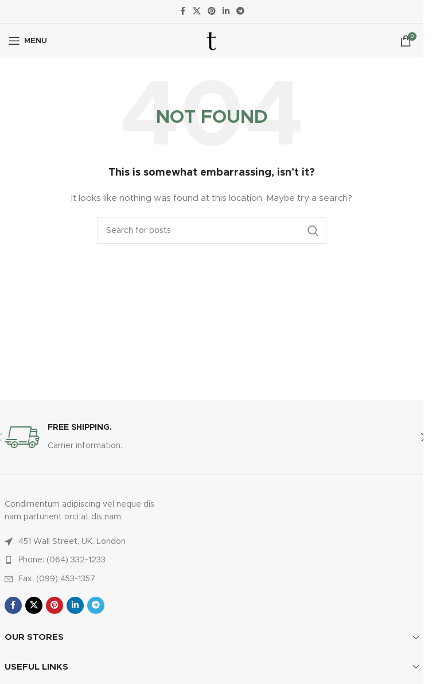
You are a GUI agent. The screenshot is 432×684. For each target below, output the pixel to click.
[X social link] (196, 11)
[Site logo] (211, 41)
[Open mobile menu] (28, 40)
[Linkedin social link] (226, 11)
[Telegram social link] (240, 11)
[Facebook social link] (182, 11)
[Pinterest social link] (211, 11)
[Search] (211, 230)
